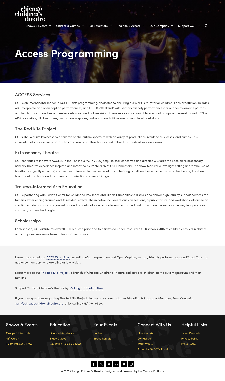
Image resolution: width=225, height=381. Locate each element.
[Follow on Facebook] (94, 364)
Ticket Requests (190, 333)
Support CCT (190, 25)
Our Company (162, 25)
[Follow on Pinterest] (109, 364)
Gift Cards (12, 338)
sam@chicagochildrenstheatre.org (39, 303)
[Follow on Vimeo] (124, 364)
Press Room (188, 344)
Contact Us (144, 338)
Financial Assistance (62, 333)
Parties (98, 333)
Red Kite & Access (132, 25)
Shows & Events (40, 25)
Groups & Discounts (18, 333)
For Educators (101, 25)
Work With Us (145, 344)
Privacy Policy (189, 338)
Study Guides (58, 338)
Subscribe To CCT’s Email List (155, 349)
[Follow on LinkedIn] (116, 364)
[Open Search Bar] (206, 25)
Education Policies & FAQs (65, 344)
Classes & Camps (71, 25)
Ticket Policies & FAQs (19, 344)
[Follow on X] (101, 364)
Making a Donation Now (86, 288)
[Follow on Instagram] (131, 364)
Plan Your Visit (145, 333)
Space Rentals (102, 338)
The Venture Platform (151, 371)
